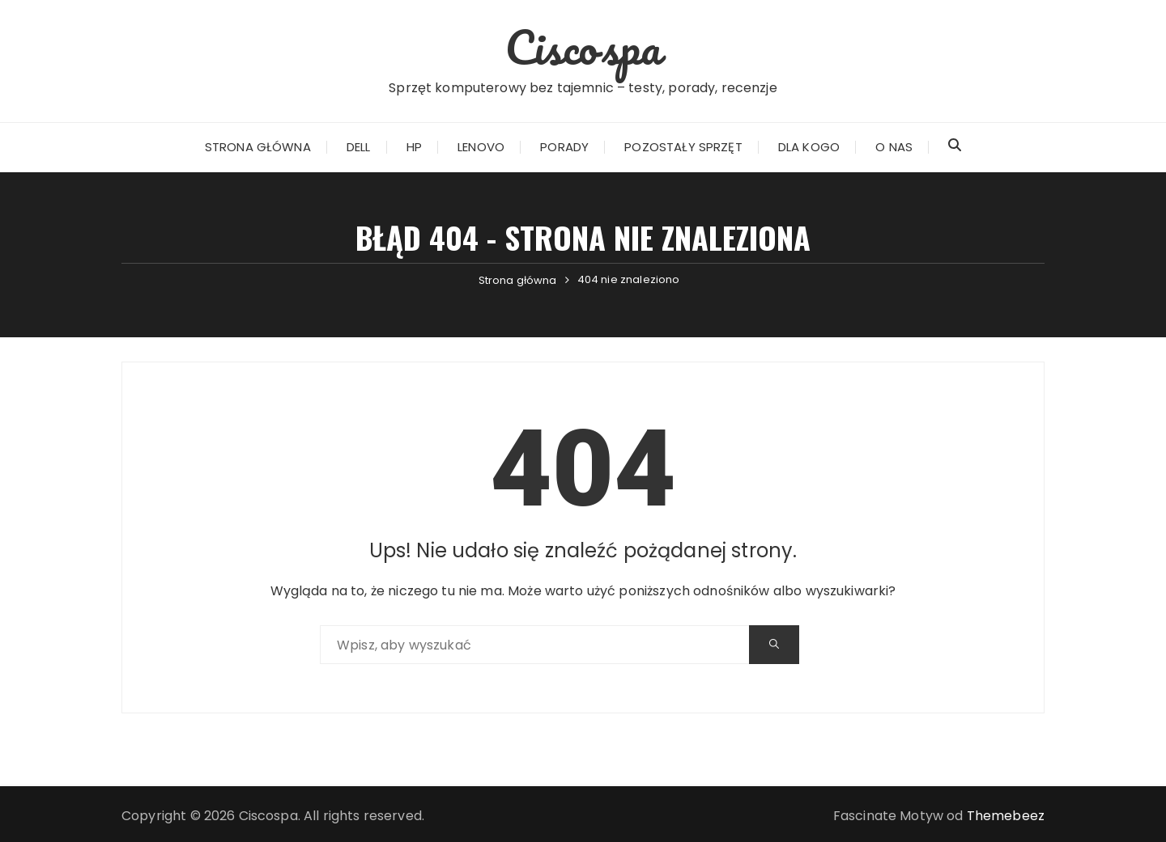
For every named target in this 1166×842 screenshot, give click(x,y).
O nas (894, 146)
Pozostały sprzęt (683, 146)
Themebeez (1006, 815)
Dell (359, 146)
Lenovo (480, 146)
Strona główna (258, 146)
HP (414, 146)
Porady (564, 146)
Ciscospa (583, 47)
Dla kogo (809, 146)
